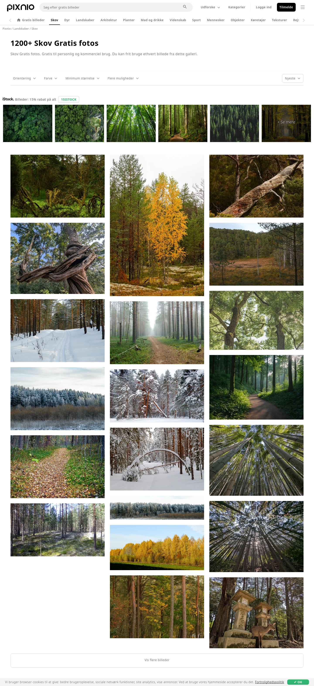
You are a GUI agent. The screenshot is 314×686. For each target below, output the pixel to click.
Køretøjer (258, 20)
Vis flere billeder (157, 660)
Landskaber (85, 20)
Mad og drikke (152, 20)
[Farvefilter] (50, 78)
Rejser (298, 20)
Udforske (210, 7)
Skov (54, 20)
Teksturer (279, 20)
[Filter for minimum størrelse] (82, 78)
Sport (196, 20)
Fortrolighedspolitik (269, 682)
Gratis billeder (31, 20)
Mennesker (216, 20)
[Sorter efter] (293, 78)
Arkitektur (109, 20)
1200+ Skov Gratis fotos (54, 43)
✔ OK (298, 682)
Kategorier (236, 7)
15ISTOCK (68, 99)
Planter (129, 20)
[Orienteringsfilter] (24, 78)
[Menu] (302, 7)
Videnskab (178, 20)
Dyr (67, 20)
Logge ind (264, 7)
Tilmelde (286, 7)
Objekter (238, 20)
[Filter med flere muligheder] (123, 78)
